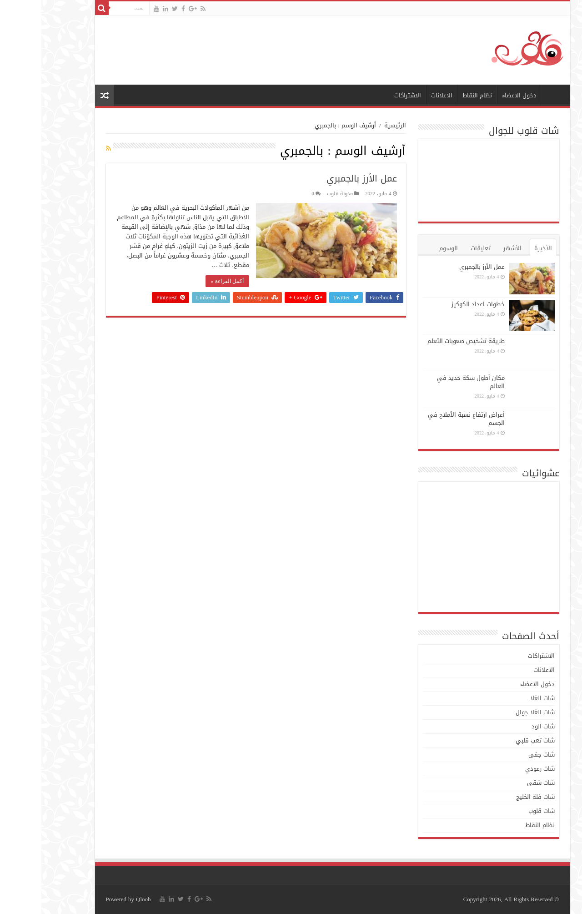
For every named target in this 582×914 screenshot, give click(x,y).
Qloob (102, 899)
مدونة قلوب (298, 193)
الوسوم (407, 248)
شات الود (501, 726)
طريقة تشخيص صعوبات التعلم (424, 341)
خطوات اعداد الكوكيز (436, 304)
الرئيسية (512, 94)
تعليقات (439, 248)
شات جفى (500, 754)
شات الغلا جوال (493, 712)
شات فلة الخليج (494, 797)
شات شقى (499, 782)
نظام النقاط (436, 95)
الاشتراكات (366, 95)
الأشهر (471, 248)
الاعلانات (400, 95)
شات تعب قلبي (493, 740)
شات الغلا (501, 698)
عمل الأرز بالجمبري (320, 178)
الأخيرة (502, 248)
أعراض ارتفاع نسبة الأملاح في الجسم (424, 419)
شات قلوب (500, 811)
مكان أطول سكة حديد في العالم (429, 382)
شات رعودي (498, 768)
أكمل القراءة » (186, 281)
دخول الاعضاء (478, 95)
